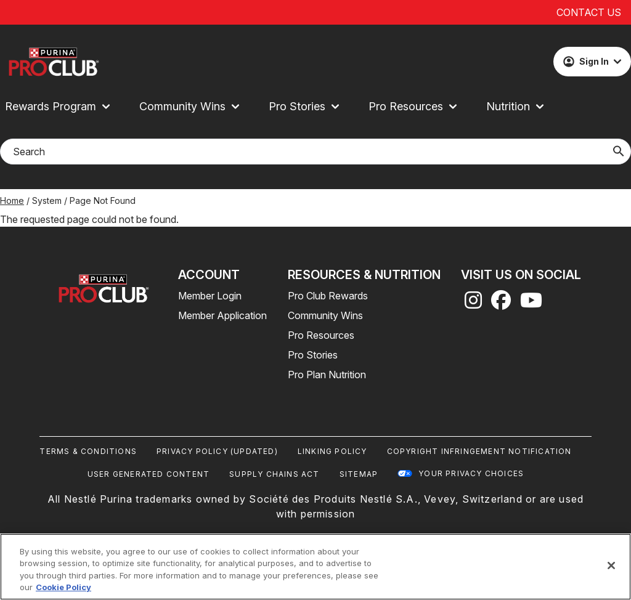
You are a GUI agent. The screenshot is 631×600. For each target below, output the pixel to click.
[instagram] (473, 304)
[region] (315, 566)
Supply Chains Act (274, 474)
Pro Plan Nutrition (327, 374)
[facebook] (501, 304)
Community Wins (325, 315)
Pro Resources (321, 335)
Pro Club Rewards (328, 296)
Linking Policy (332, 451)
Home (12, 200)
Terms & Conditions (88, 451)
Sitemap (359, 474)
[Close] (611, 565)
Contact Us (588, 12)
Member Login (210, 296)
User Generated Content (149, 474)
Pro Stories (313, 355)
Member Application (222, 315)
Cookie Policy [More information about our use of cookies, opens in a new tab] (63, 587)
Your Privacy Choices (471, 473)
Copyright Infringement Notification (479, 451)
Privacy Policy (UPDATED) (217, 451)
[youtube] (531, 304)
